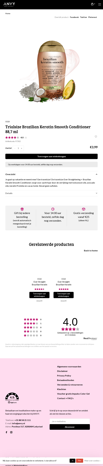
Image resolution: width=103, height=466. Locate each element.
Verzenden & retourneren (70, 384)
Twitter (83, 17)
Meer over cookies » (92, 461)
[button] (27, 398)
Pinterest (92, 17)
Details (8, 193)
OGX (7, 121)
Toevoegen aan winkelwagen (51, 156)
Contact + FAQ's (65, 398)
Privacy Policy (64, 375)
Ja (72, 460)
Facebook (74, 17)
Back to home (91, 250)
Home (7, 13)
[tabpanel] (51, 69)
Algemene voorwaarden (69, 366)
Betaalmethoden (65, 380)
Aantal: (8, 148)
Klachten (61, 389)
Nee (79, 460)
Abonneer (70, 427)
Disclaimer (62, 371)
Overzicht (10, 174)
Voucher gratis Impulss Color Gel (73, 393)
